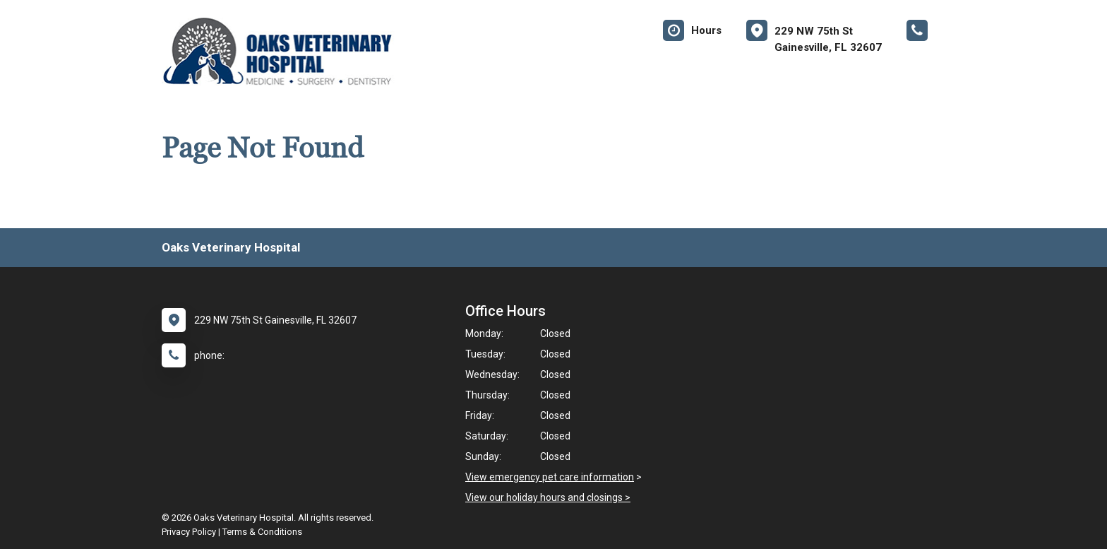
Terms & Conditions (262, 531)
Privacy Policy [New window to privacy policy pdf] (189, 531)
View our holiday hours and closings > (547, 497)
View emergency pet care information (549, 477)
